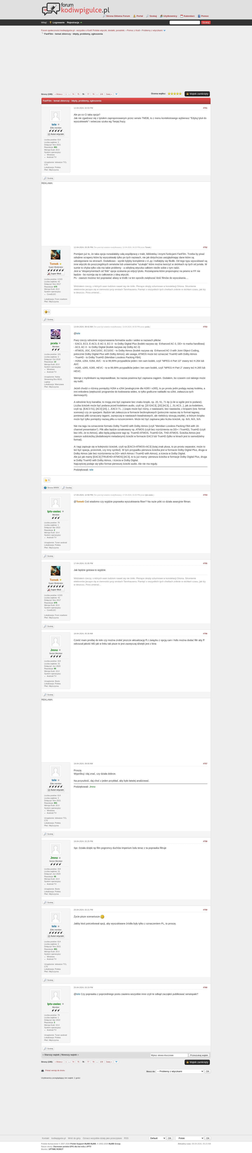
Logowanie (59, 22)
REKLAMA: (126, 212)
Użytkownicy (170, 16)
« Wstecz (58, 94)
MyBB (93, 1144)
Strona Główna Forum (118, 16)
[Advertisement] (126, 63)
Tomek (147, 247)
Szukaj (153, 16)
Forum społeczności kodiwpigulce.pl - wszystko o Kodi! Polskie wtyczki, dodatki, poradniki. (83, 30)
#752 (205, 247)
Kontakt (45, 1138)
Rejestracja (73, 22)
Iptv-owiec (149, 495)
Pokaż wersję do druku (55, 1070)
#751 (205, 108)
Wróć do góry (74, 1138)
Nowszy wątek (69, 1054)
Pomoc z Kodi (133, 30)
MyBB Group (114, 1144)
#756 (205, 634)
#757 (205, 764)
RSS (126, 1138)
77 (88, 94)
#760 (205, 987)
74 (73, 94)
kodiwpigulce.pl (58, 1138)
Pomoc (205, 16)
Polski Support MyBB (80, 1144)
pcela (147, 327)
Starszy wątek (51, 1054)
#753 (205, 327)
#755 (205, 563)
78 (93, 94)
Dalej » (109, 94)
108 (101, 94)
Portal (139, 16)
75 (78, 94)
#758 (205, 841)
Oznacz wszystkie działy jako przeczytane (102, 1138)
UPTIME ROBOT (56, 1149)
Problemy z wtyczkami (152, 30)
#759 (205, 910)
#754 (205, 495)
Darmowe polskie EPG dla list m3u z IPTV (72, 1146)
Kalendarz (189, 16)
